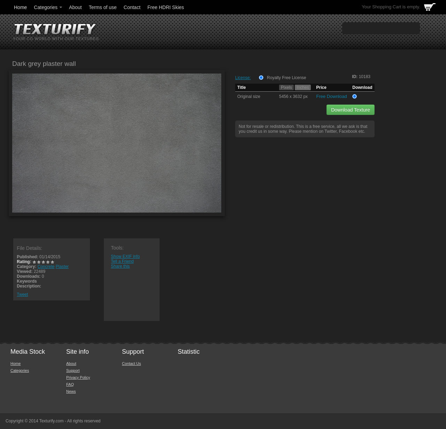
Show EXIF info (125, 256)
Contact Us (131, 363)
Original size (248, 96)
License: (243, 77)
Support (73, 370)
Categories (48, 7)
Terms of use (103, 7)
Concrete (46, 266)
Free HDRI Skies (165, 7)
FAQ (70, 384)
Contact (132, 7)
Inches (303, 87)
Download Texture (350, 110)
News (71, 391)
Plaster (62, 266)
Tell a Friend (122, 261)
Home (20, 7)
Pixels (286, 87)
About (75, 7)
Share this (120, 266)
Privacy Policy (78, 377)
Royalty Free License (286, 77)
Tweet (22, 294)
